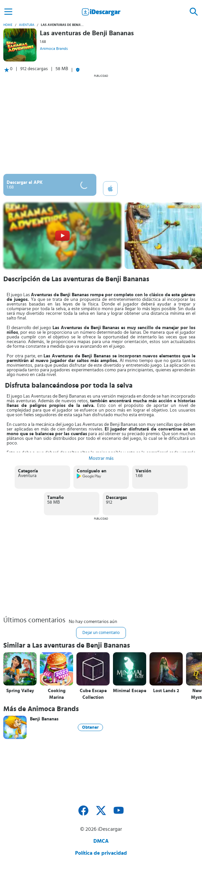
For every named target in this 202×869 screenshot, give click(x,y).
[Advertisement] (101, 124)
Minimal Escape (129, 690)
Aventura (26, 25)
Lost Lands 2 (166, 690)
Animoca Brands (54, 49)
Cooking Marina (56, 694)
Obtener (90, 727)
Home (7, 25)
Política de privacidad (101, 853)
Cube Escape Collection (93, 694)
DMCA (101, 841)
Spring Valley (20, 690)
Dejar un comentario (101, 633)
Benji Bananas (44, 719)
